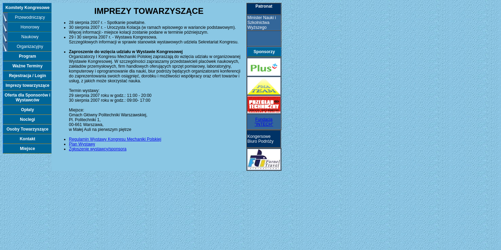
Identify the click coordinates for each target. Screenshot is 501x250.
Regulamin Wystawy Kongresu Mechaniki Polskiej (115, 139)
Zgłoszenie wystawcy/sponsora (97, 149)
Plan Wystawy (82, 144)
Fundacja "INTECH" (264, 122)
